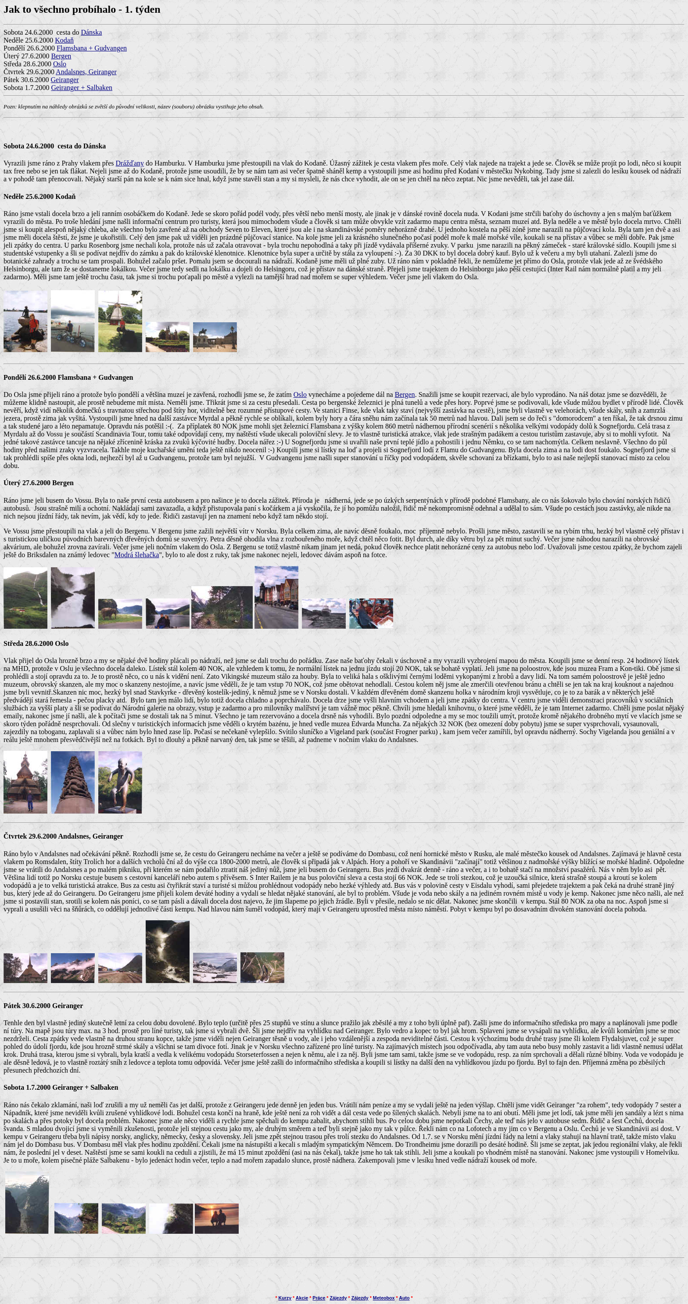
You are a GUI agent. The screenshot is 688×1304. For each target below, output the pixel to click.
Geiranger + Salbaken (81, 87)
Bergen (61, 56)
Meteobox (384, 1297)
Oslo (59, 64)
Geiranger (65, 79)
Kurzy (285, 1297)
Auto (404, 1297)
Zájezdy (338, 1297)
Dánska (91, 32)
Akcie (302, 1297)
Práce (318, 1297)
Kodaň (64, 40)
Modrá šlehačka (137, 554)
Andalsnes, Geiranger (86, 72)
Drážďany (129, 163)
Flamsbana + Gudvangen (92, 48)
